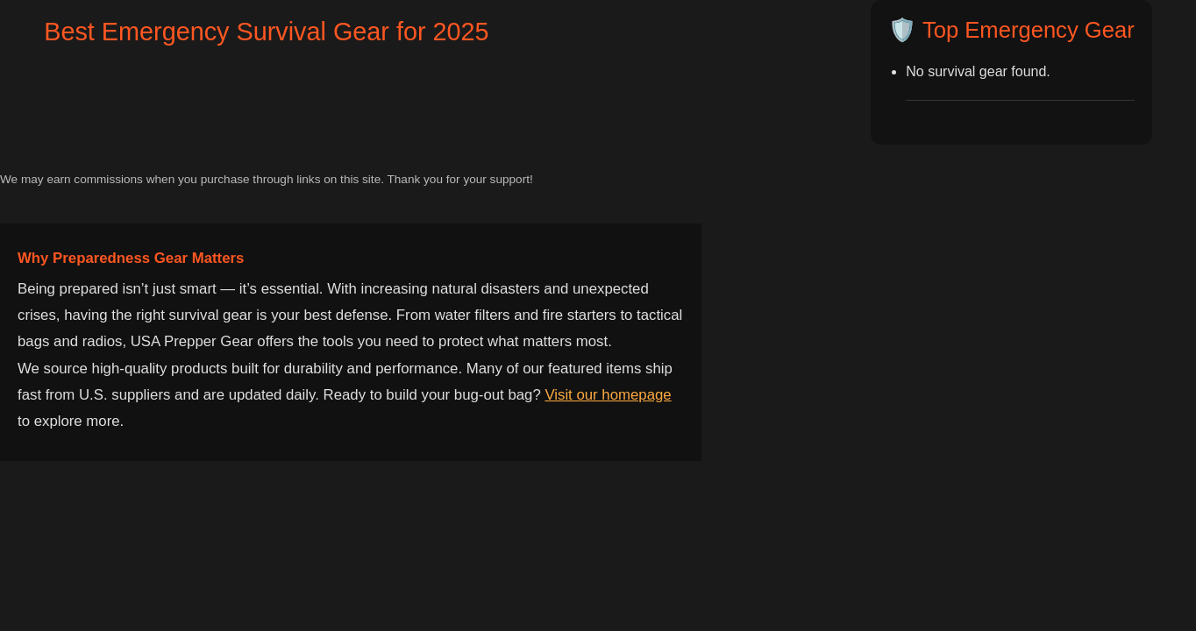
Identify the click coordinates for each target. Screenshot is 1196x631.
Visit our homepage (608, 394)
